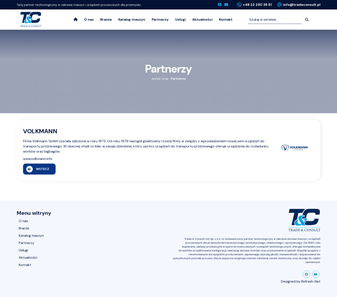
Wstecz (37, 169)
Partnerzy (160, 19)
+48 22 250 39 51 (257, 4)
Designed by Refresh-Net (300, 281)
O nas (89, 19)
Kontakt (225, 19)
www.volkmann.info (37, 158)
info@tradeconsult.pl (301, 4)
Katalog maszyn (131, 19)
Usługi (180, 19)
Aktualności (202, 19)
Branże (106, 19)
